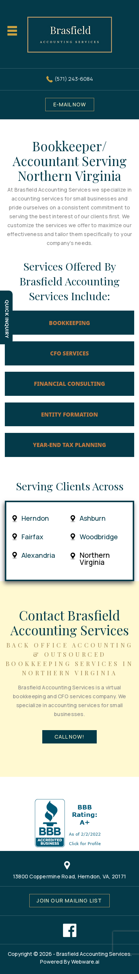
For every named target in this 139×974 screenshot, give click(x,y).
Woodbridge (99, 536)
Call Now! (69, 736)
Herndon (35, 518)
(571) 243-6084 (73, 78)
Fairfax (32, 536)
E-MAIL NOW (69, 104)
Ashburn (93, 518)
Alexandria (38, 555)
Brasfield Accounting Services (93, 953)
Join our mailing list (69, 900)
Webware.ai (85, 961)
